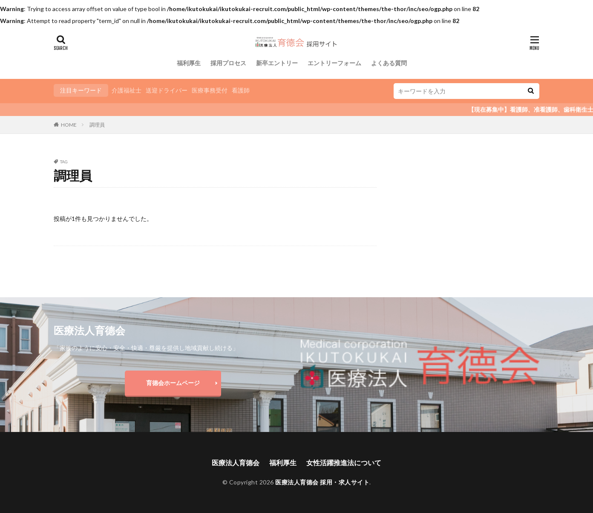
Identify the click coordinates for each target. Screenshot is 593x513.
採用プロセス (228, 63)
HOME (69, 125)
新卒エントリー (277, 63)
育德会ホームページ (173, 382)
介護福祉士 (126, 90)
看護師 (241, 90)
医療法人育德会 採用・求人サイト (322, 482)
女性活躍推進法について (343, 462)
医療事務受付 (209, 90)
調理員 (97, 125)
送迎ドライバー (166, 90)
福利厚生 (189, 63)
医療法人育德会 (235, 462)
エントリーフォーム (334, 63)
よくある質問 (389, 63)
